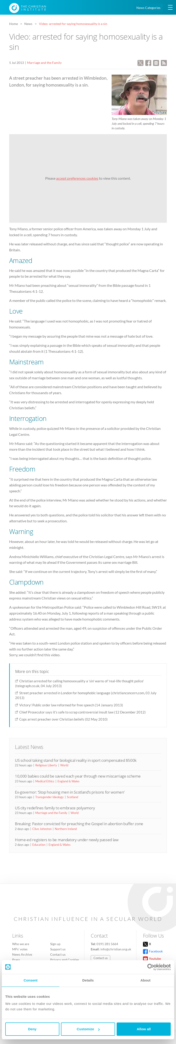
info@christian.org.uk (115, 949)
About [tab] (145, 980)
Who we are (20, 944)
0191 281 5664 (107, 944)
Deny (32, 1029)
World (64, 765)
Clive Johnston (42, 829)
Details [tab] (88, 980)
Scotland (72, 797)
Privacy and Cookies (64, 960)
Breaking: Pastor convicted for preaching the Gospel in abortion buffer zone (79, 823)
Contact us (58, 954)
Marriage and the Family (44, 63)
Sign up (55, 944)
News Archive (22, 954)
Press (16, 960)
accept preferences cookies (77, 178)
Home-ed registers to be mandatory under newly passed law (66, 839)
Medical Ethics (44, 781)
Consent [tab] (31, 980)
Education (38, 844)
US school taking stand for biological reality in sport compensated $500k (76, 760)
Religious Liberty (46, 765)
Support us (58, 949)
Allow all (144, 1029)
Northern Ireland (66, 829)
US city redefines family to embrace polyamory (55, 808)
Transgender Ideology (49, 797)
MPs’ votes (20, 949)
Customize (88, 1029)
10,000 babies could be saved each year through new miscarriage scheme (78, 776)
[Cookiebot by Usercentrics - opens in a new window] (151, 967)
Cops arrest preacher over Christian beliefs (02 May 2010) (63, 719)
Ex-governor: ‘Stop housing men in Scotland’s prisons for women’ (69, 792)
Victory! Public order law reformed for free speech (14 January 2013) (71, 705)
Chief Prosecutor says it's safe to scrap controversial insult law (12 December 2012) (82, 712)
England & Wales (69, 781)
